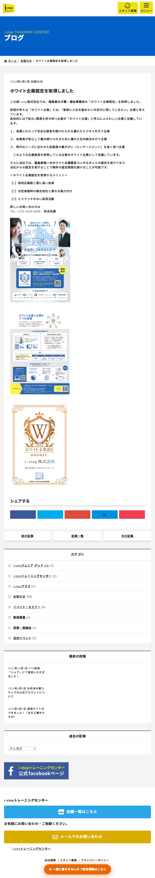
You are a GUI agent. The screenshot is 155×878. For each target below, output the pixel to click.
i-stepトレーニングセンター (32, 576)
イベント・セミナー (27, 607)
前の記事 (27, 536)
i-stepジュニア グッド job (31, 565)
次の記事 (127, 536)
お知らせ (37, 81)
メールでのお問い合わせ (81, 837)
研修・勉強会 (22, 628)
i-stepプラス (21, 586)
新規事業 (19, 617)
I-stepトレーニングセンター (31, 848)
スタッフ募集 (128, 11)
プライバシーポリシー (95, 860)
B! (104, 514)
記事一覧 (77, 536)
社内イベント (22, 638)
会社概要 (50, 860)
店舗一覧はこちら (81, 812)
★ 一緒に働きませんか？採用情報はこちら (77, 869)
